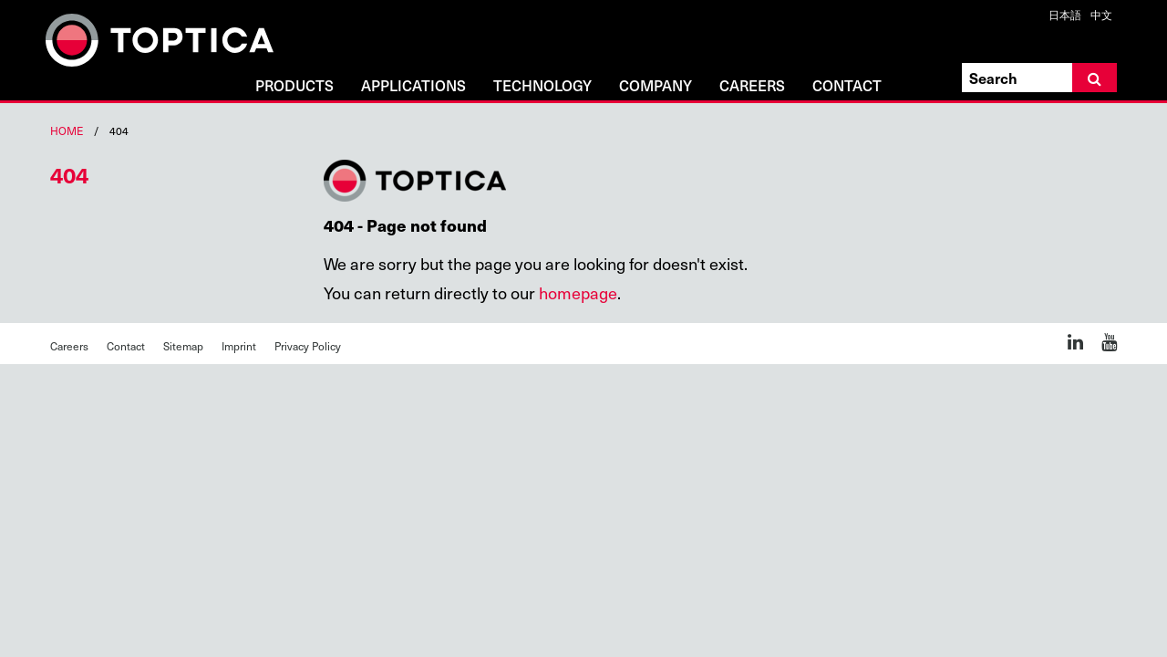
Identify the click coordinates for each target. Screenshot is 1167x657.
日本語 (1064, 14)
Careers (752, 86)
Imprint (239, 346)
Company (655, 86)
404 (69, 174)
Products (294, 86)
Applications (413, 86)
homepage (578, 292)
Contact (847, 86)
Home (66, 130)
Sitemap (183, 346)
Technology (542, 86)
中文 (1101, 14)
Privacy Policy (307, 346)
